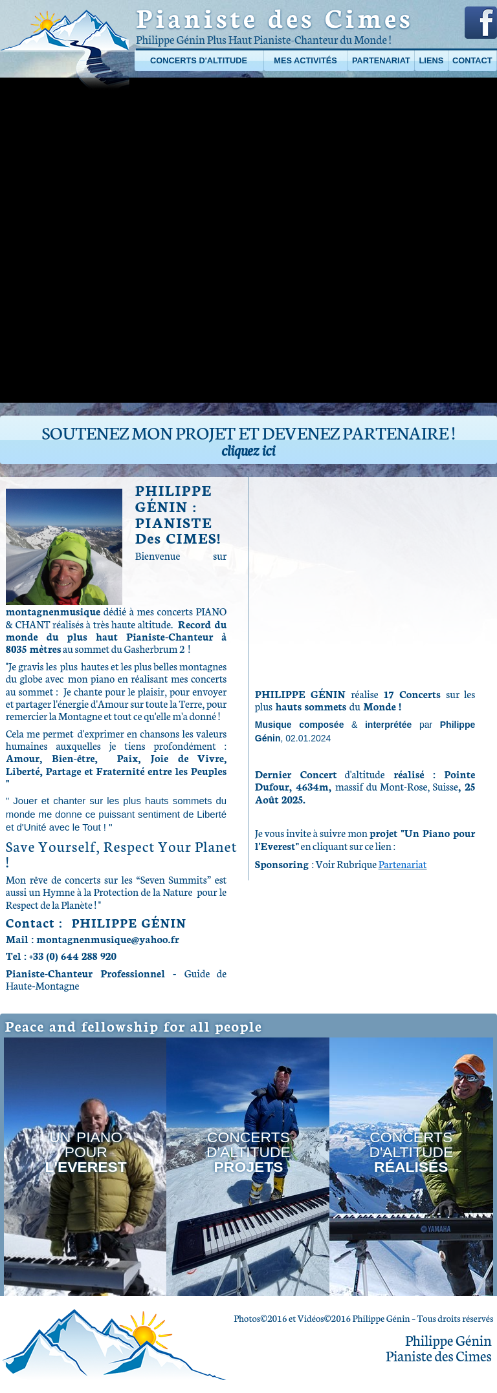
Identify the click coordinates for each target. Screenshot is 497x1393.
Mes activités (305, 60)
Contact (472, 60)
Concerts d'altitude (198, 60)
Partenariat (381, 60)
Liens (431, 60)
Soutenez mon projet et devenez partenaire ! (248, 440)
